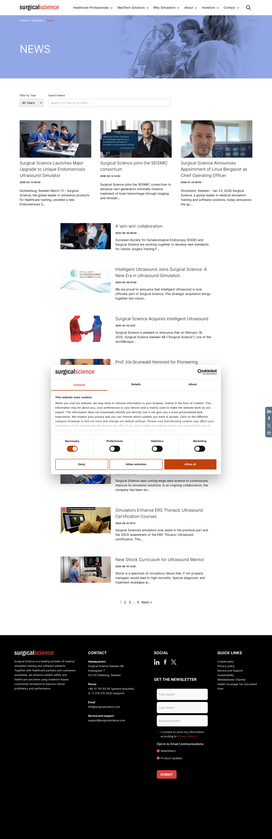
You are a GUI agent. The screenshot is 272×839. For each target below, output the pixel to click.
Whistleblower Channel (231, 679)
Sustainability (225, 675)
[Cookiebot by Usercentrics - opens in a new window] (200, 372)
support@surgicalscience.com (106, 720)
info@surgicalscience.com (104, 706)
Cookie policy (225, 661)
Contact (229, 7)
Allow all (190, 464)
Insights (37, 20)
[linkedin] (156, 662)
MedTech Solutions (131, 7)
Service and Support (230, 670)
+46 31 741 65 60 (99, 688)
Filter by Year (28, 95)
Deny (81, 464)
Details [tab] (136, 384)
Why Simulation (164, 7)
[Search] (248, 8)
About (188, 7)
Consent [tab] (79, 385)
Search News (56, 95)
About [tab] (193, 384)
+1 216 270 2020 (101, 693)
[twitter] (173, 662)
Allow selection (136, 464)
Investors (208, 7)
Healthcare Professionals (91, 7)
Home (24, 20)
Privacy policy (226, 666)
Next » (146, 602)
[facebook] (165, 662)
